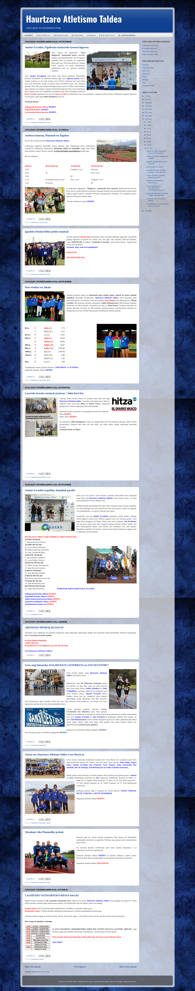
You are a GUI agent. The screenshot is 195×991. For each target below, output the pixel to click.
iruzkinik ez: (31, 119)
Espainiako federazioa (149, 51)
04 (148, 141)
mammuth (112, 982)
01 (148, 148)
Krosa (49, 122)
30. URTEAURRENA (126, 35)
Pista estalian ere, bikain (38, 287)
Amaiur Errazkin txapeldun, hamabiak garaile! (50, 490)
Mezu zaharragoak (128, 966)
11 (148, 125)
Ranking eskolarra (148, 86)
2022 (147, 96)
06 (148, 135)
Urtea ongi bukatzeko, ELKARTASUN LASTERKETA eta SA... (155, 188)
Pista (46, 222)
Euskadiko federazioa (149, 48)
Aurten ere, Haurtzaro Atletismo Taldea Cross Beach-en (54, 754)
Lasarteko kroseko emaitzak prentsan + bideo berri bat (54, 393)
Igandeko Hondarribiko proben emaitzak (47, 231)
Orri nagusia (80, 966)
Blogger (119, 982)
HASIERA (29, 35)
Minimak (145, 80)
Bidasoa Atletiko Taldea (150, 54)
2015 (147, 119)
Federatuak (146, 74)
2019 (147, 106)
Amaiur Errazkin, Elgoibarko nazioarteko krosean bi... (156, 152)
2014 (147, 211)
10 (148, 128)
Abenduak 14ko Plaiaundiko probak (44, 832)
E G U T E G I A (43, 35)
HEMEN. (103, 730)
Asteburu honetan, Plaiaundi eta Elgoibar (47, 135)
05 (148, 138)
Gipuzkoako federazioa (150, 45)
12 (148, 122)
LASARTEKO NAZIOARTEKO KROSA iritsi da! (52, 895)
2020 (147, 103)
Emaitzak (34, 122)
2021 (147, 99)
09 (148, 132)
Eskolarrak (42, 122)
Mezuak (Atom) (44, 972)
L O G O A (91, 35)
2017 (147, 112)
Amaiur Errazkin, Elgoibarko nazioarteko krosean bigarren (57, 47)
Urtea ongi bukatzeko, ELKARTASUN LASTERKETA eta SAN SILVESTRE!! (67, 665)
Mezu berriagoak (33, 966)
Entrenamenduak (148, 68)
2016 (147, 116)
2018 (147, 109)
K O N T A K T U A (106, 35)
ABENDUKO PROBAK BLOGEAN (44, 627)
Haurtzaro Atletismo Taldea (74, 18)
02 (148, 145)
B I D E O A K (77, 35)
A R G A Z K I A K (61, 35)
